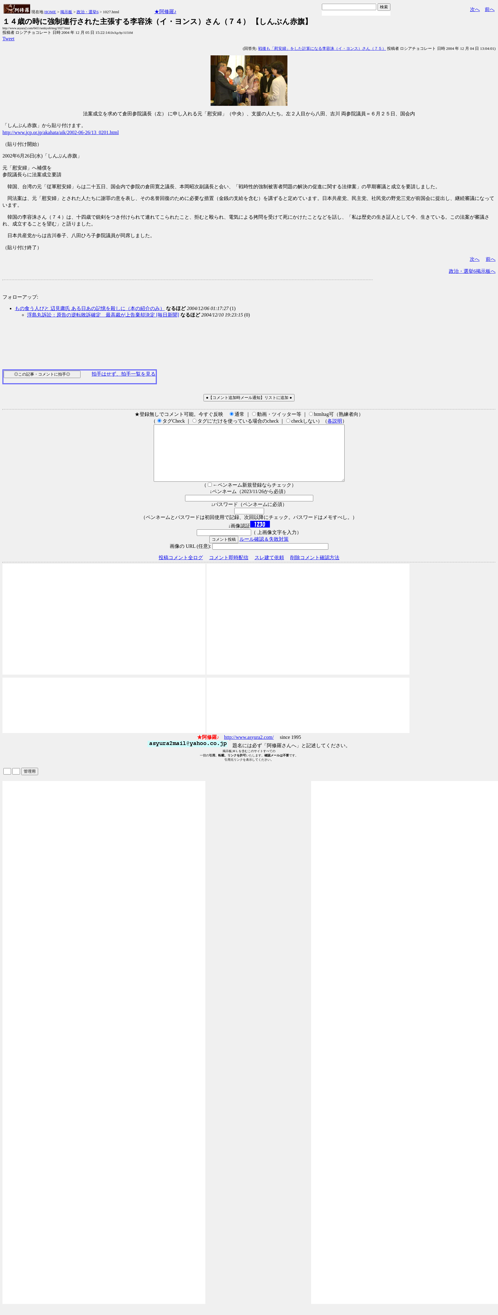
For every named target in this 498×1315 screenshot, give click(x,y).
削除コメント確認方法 (314, 568)
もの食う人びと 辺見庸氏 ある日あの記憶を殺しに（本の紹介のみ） (90, 308)
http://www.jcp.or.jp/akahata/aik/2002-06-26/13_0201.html (60, 132)
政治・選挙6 (88, 12)
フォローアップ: (20, 297)
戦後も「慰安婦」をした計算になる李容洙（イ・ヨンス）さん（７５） (322, 48)
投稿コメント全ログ (181, 568)
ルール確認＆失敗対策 (264, 550)
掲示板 (66, 12)
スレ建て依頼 (269, 568)
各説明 (334, 421)
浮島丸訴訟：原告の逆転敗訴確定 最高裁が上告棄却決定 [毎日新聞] (103, 314)
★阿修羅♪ (165, 11)
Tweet (8, 38)
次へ (475, 9)
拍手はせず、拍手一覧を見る (124, 374)
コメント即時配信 (228, 568)
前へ (490, 9)
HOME (50, 12)
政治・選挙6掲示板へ (472, 271)
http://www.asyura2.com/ (249, 748)
